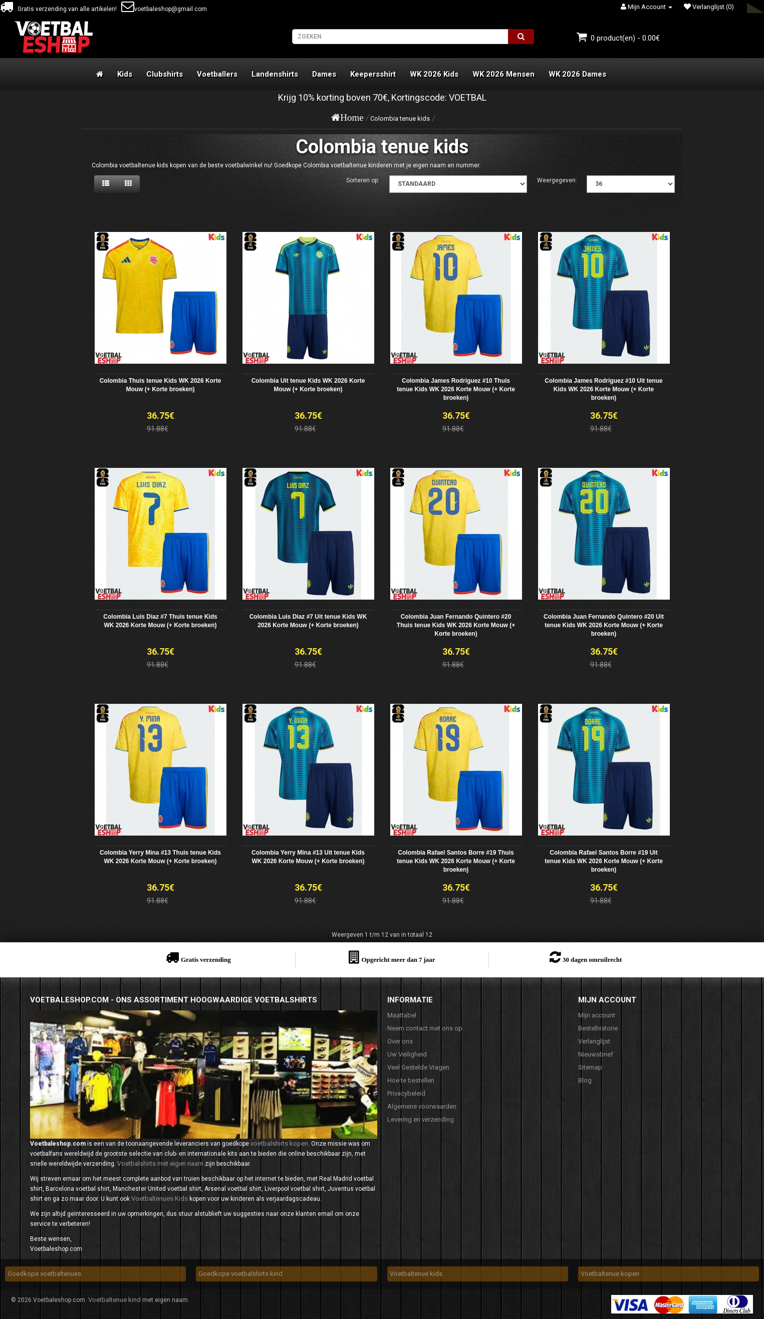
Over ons (400, 1041)
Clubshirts (164, 74)
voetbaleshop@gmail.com (164, 9)
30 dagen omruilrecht (592, 959)
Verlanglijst (594, 1041)
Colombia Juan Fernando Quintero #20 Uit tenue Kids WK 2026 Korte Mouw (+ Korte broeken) (604, 625)
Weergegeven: (557, 180)
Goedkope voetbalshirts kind (240, 1273)
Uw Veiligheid (407, 1054)
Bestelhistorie (598, 1028)
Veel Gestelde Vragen (418, 1067)
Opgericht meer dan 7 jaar (398, 959)
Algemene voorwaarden (421, 1106)
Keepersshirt (373, 74)
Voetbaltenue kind (114, 1299)
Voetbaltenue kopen (610, 1273)
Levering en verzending (420, 1119)
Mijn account (596, 1015)
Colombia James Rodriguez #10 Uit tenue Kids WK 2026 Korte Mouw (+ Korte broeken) (603, 389)
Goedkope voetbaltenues (44, 1273)
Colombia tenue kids (400, 118)
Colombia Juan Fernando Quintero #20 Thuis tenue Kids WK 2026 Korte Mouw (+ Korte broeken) (456, 625)
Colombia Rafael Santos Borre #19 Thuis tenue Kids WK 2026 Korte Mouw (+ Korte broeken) (456, 861)
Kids (124, 74)
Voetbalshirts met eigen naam (160, 1163)
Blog (585, 1080)
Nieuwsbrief (595, 1054)
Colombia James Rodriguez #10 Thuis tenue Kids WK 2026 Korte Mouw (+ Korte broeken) (456, 389)
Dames (324, 74)
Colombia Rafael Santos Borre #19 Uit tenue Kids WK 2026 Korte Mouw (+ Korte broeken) (604, 861)
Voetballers (217, 74)
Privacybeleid (406, 1093)
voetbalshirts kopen (279, 1143)
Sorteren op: (362, 180)
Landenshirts (274, 74)
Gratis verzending (206, 959)
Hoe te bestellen (410, 1080)
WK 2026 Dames (577, 74)
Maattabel (401, 1015)
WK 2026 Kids (434, 74)
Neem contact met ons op (424, 1028)
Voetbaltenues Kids (159, 1198)
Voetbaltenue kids (416, 1273)
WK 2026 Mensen (503, 74)
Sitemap (590, 1067)
